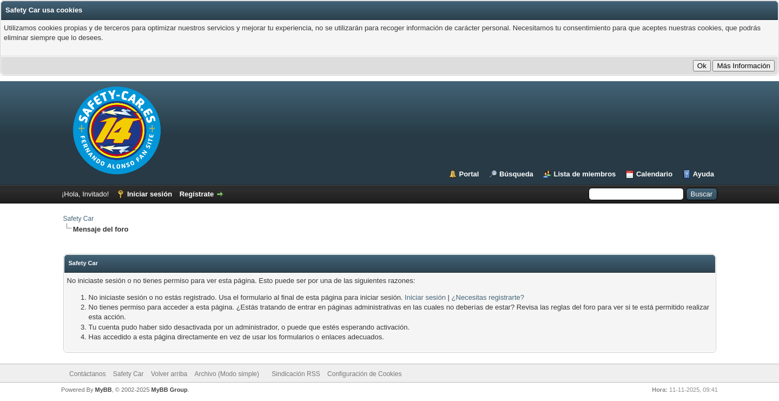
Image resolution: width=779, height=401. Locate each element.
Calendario (654, 174)
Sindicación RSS (296, 374)
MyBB (103, 389)
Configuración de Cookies (364, 374)
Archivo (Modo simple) (227, 374)
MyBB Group (169, 389)
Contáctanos (87, 374)
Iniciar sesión (149, 194)
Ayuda (703, 174)
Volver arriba (169, 374)
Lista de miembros (584, 174)
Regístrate (197, 194)
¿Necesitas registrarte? (488, 297)
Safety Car (78, 218)
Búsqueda (516, 174)
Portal (469, 174)
